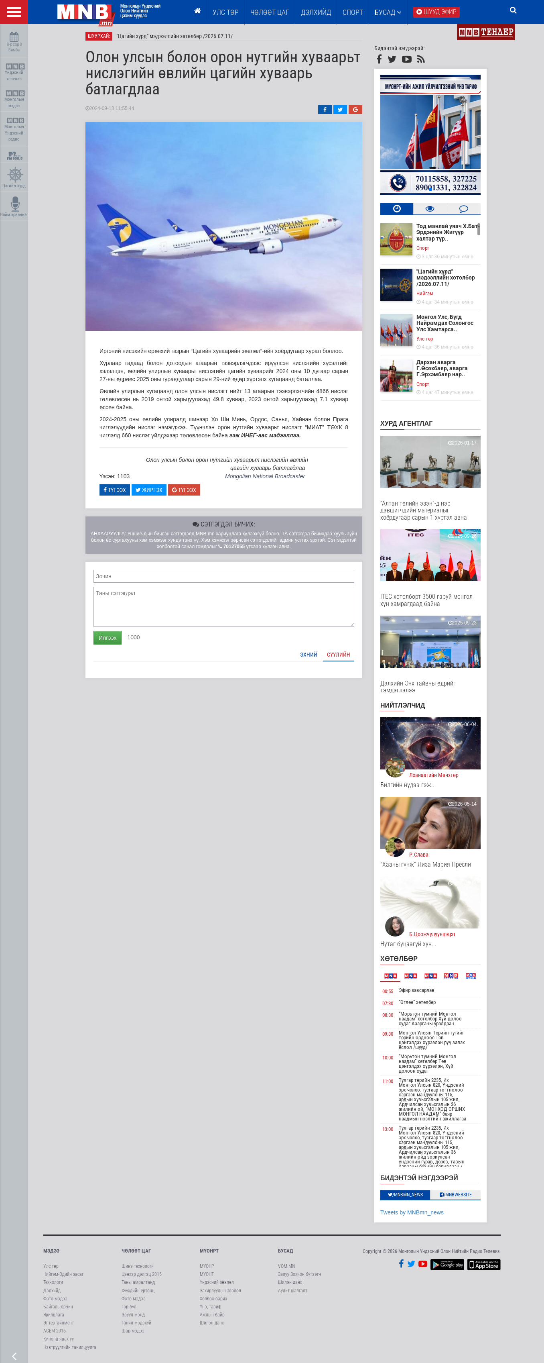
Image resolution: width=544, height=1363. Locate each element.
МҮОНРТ (209, 1251)
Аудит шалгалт (292, 1291)
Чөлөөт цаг (136, 1251)
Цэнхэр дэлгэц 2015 (142, 1274)
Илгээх (107, 638)
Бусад (388, 12)
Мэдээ (51, 1251)
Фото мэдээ (55, 1299)
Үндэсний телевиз (15, 72)
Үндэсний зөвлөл (217, 1282)
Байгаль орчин (58, 1307)
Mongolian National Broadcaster (265, 476)
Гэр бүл (129, 1307)
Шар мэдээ (133, 1331)
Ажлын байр (212, 1315)
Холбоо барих (213, 1299)
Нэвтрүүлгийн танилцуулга (69, 1347)
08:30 (387, 1015)
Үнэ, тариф (210, 1307)
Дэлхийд (316, 12)
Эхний (308, 654)
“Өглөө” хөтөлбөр (417, 1002)
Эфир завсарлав (416, 990)
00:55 (387, 991)
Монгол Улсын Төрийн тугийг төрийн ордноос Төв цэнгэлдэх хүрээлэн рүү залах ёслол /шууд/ (432, 1040)
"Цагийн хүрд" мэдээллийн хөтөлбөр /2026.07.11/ (174, 36)
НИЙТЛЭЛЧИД (402, 705)
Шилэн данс (212, 1323)
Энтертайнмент (58, 1323)
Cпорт (422, 248)
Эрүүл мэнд (133, 1315)
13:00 (387, 1129)
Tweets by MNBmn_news (412, 1212)
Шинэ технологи (138, 1266)
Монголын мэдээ (15, 99)
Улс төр (226, 12)
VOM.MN (286, 1266)
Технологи (53, 1282)
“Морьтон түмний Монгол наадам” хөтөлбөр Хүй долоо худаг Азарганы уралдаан (430, 1018)
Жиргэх (149, 490)
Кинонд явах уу (58, 1339)
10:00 (387, 1058)
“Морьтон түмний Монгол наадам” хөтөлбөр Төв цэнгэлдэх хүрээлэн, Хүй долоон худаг (427, 1063)
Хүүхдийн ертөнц (138, 1291)
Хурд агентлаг (406, 423)
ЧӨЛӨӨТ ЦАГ (269, 12)
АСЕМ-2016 (54, 1331)
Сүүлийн (338, 654)
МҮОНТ (207, 1274)
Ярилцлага (53, 1315)
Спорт (353, 12)
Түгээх (115, 490)
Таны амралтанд (138, 1282)
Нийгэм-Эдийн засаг (63, 1274)
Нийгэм (424, 293)
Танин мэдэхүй (136, 1323)
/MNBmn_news (405, 1195)
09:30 (387, 1034)
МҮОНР (207, 1266)
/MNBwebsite (456, 1195)
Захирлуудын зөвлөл (220, 1291)
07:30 (387, 1003)
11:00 (387, 1081)
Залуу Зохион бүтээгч (299, 1274)
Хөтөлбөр (399, 958)
